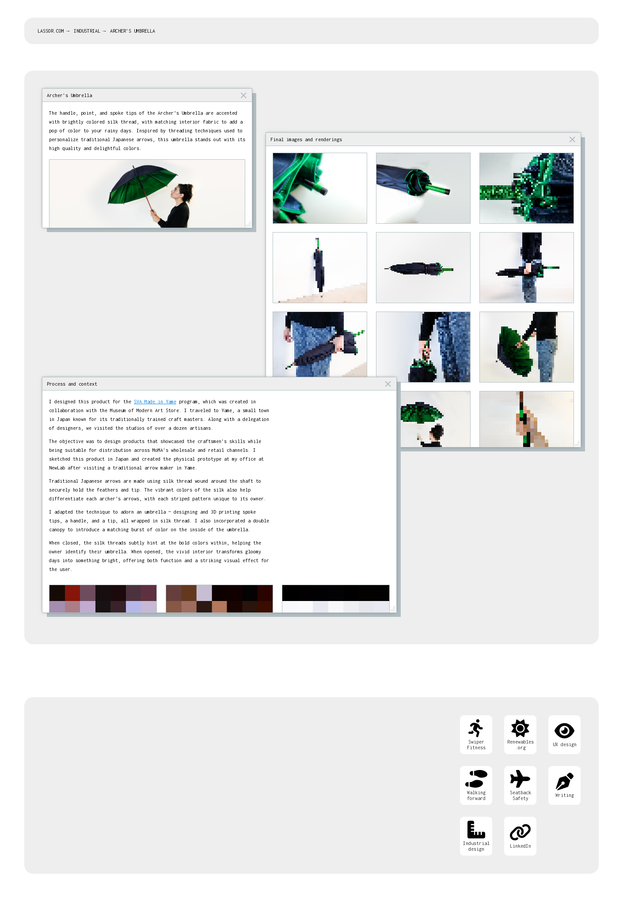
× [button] (243, 95)
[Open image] (320, 188)
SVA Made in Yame (155, 401)
